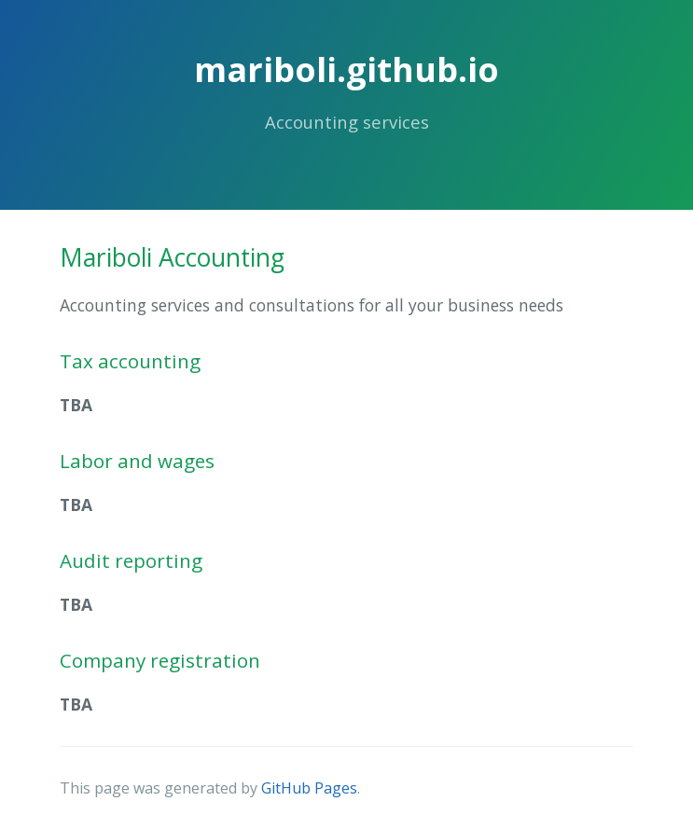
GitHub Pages (309, 788)
